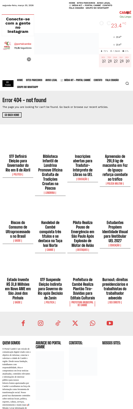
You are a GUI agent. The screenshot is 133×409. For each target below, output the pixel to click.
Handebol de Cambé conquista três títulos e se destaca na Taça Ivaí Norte (50, 205)
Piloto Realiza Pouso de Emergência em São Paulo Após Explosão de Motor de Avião (82, 205)
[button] (127, 83)
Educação (82, 165)
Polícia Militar (115, 169)
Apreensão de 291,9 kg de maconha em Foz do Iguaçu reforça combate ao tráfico (115, 160)
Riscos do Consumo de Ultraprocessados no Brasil (18, 203)
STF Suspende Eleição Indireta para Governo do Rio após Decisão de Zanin (50, 247)
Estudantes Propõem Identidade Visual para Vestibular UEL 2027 (115, 203)
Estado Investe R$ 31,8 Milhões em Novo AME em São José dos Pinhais (17, 245)
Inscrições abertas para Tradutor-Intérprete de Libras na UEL (83, 159)
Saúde (18, 210)
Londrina (50, 172)
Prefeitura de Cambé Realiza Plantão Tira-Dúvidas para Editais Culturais (82, 247)
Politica (18, 165)
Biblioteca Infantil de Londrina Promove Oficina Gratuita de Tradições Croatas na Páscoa (50, 162)
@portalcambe (22, 43)
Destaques (82, 213)
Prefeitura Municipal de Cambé (82, 256)
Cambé (50, 213)
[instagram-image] (7, 59)
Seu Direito (115, 255)
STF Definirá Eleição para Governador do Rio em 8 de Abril (18, 159)
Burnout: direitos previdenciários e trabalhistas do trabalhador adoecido (115, 247)
